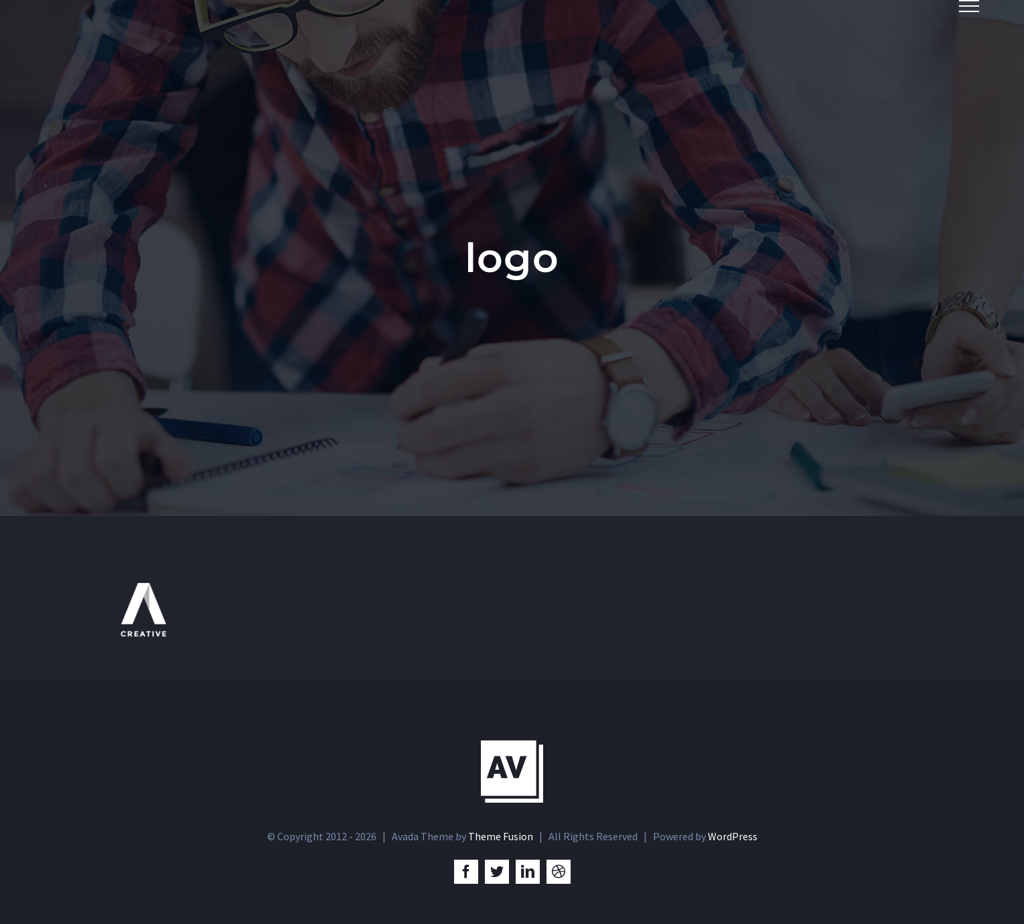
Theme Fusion (500, 836)
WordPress (732, 836)
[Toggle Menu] (969, 6)
